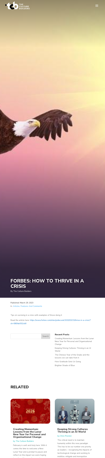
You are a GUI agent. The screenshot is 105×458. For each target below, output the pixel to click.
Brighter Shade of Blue (65, 365)
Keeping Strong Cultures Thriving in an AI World (72, 430)
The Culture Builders (25, 441)
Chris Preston (66, 436)
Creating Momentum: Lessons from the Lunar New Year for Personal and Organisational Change (74, 341)
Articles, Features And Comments (27, 306)
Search (46, 336)
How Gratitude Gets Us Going (68, 361)
